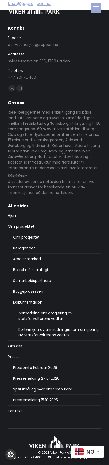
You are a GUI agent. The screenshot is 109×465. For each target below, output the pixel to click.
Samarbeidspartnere (32, 280)
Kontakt (15, 410)
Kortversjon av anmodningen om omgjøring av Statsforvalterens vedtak (58, 332)
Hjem (12, 215)
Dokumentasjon (27, 302)
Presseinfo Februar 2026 (35, 367)
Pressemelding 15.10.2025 (35, 400)
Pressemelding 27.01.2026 (36, 378)
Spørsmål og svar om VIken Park (42, 389)
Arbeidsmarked (27, 259)
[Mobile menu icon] (96, 8)
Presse (14, 356)
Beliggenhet (24, 248)
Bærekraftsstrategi (30, 269)
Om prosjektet (21, 226)
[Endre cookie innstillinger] (10, 454)
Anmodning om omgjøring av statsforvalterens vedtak (45, 315)
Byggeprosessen (28, 291)
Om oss (15, 345)
